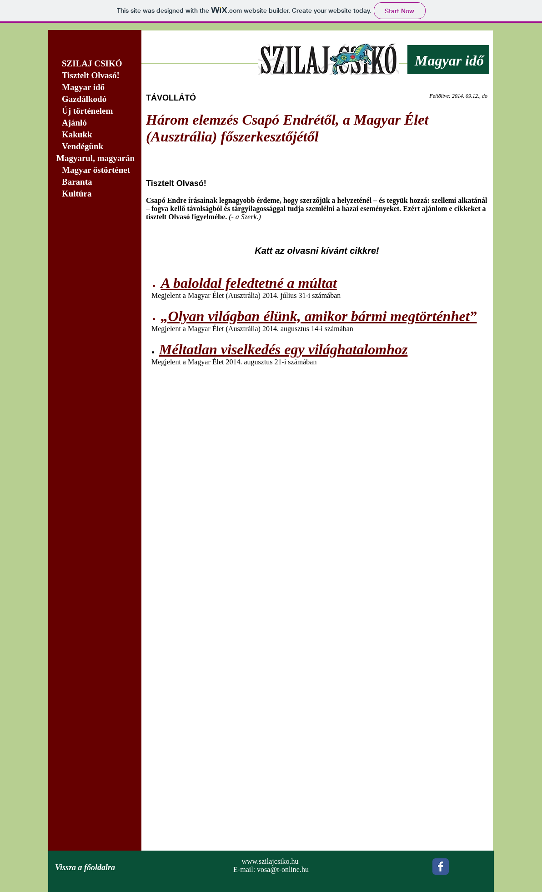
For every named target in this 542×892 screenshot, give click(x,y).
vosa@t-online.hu (283, 869)
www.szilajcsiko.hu (269, 861)
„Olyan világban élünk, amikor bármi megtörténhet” (319, 316)
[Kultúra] (97, 194)
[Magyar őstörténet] (95, 170)
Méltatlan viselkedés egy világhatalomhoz (283, 349)
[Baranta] (95, 182)
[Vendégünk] (95, 146)
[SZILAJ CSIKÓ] (95, 64)
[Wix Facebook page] (440, 866)
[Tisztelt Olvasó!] (95, 76)
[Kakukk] (95, 135)
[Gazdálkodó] (95, 99)
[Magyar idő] (95, 87)
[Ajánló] (95, 123)
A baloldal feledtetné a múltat (249, 283)
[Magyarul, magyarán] (95, 158)
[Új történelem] (95, 111)
